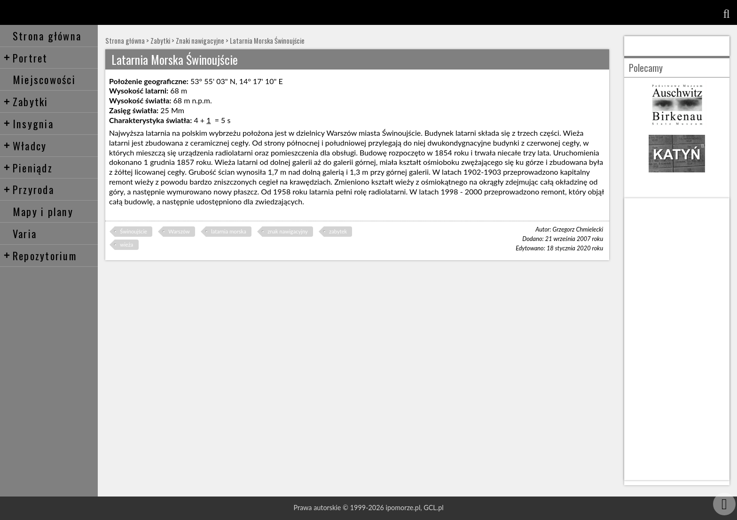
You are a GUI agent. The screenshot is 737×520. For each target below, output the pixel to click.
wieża (126, 244)
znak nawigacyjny (287, 231)
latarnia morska (228, 231)
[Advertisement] (676, 339)
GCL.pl (433, 508)
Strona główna (47, 35)
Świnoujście (133, 231)
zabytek (338, 231)
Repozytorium (40, 255)
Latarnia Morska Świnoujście (267, 41)
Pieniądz (28, 167)
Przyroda (28, 189)
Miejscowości (44, 79)
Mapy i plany (43, 211)
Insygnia (28, 123)
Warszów (178, 231)
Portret (25, 57)
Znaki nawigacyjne (200, 41)
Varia (25, 233)
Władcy (25, 145)
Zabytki (25, 101)
